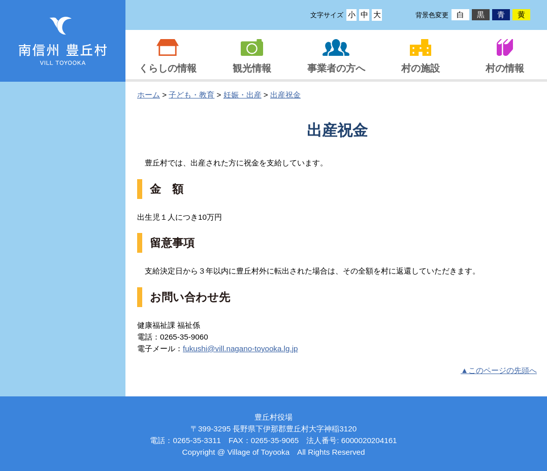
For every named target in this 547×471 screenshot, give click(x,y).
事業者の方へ (336, 68)
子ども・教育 (191, 94)
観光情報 (252, 68)
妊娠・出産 (242, 94)
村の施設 (420, 68)
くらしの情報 (168, 68)
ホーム (148, 94)
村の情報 (505, 68)
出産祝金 (285, 94)
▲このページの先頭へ (499, 370)
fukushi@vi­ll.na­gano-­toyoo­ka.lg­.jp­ (240, 348)
